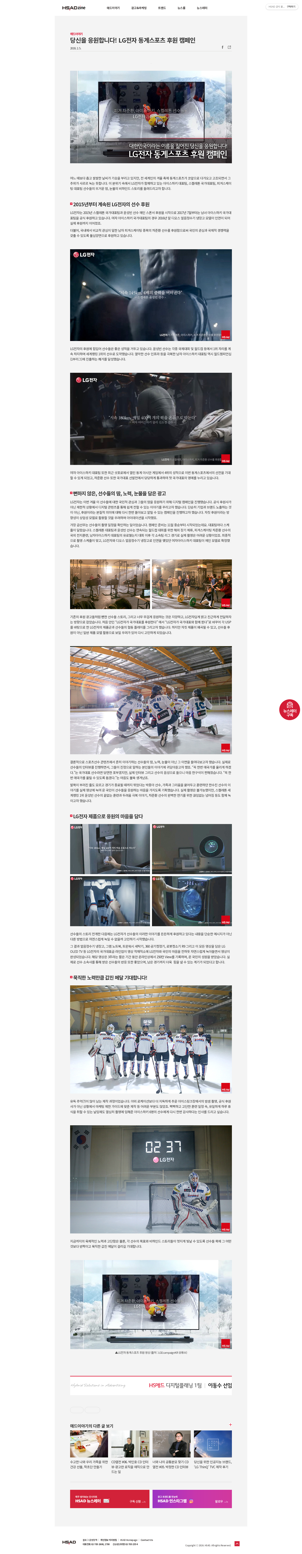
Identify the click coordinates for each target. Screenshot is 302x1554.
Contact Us (147, 1540)
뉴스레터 (202, 8)
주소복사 (229, 47)
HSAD (69, 1539)
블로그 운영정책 (90, 1540)
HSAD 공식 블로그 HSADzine (74, 8)
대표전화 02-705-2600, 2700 (96, 1544)
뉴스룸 (181, 8)
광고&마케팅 (139, 8)
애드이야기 (113, 8)
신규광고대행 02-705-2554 (125, 1544)
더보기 (230, 1425)
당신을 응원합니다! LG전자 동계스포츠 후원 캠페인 (132, 39)
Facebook (222, 47)
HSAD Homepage (128, 1540)
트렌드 (162, 8)
